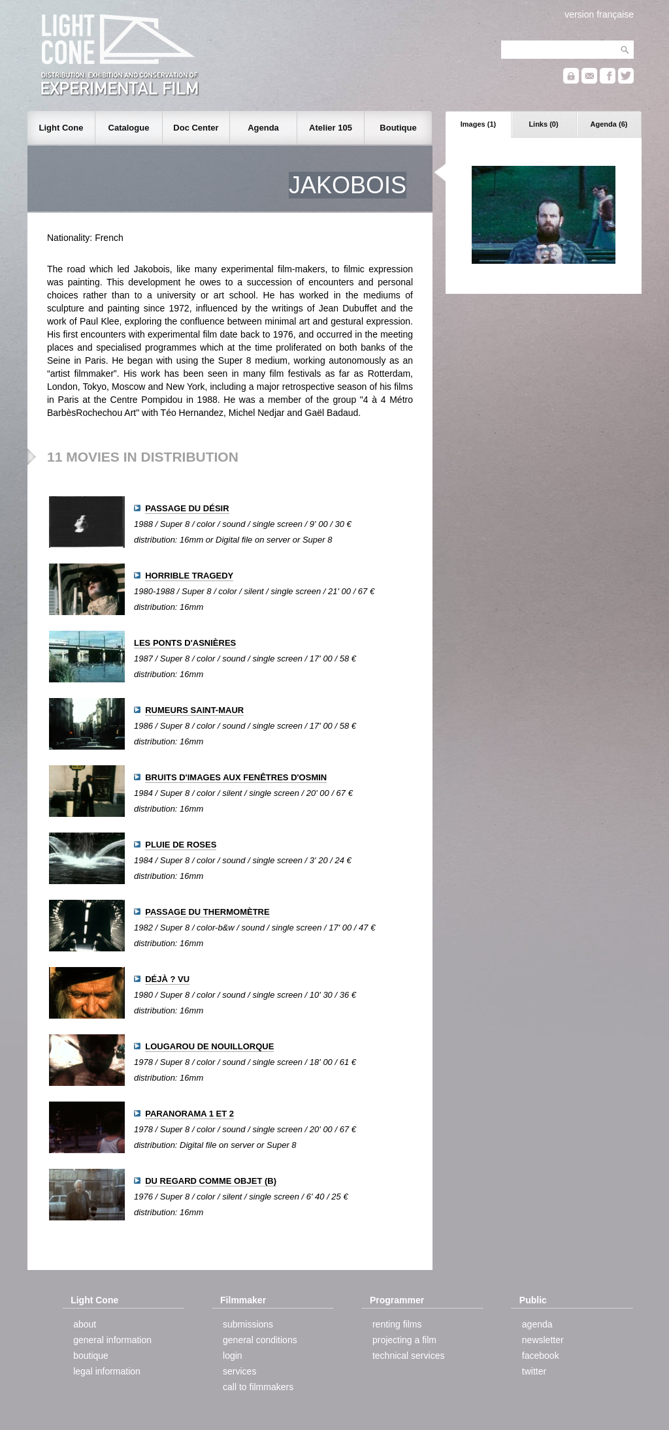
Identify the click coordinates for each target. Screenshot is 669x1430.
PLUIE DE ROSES (180, 845)
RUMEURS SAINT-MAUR (194, 710)
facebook (540, 1355)
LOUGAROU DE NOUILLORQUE (209, 1046)
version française (599, 14)
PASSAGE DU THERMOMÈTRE (207, 912)
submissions (248, 1324)
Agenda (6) (609, 124)
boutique (90, 1355)
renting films (396, 1324)
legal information (106, 1371)
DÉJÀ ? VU (167, 979)
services (239, 1371)
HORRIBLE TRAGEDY (189, 575)
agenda (537, 1324)
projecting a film (404, 1340)
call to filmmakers (258, 1387)
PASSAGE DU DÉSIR (187, 508)
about (84, 1324)
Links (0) (543, 124)
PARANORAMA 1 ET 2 (189, 1114)
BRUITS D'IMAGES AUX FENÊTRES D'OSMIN (236, 777)
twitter (534, 1371)
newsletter (543, 1340)
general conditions (260, 1340)
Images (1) (478, 124)
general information (112, 1340)
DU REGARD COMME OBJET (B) (210, 1181)
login (232, 1355)
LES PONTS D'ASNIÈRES (185, 643)
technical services (408, 1355)
